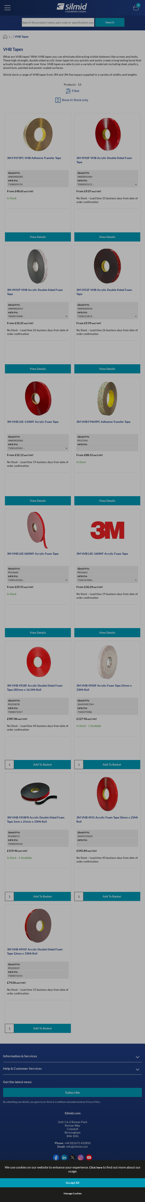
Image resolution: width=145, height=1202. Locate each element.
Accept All (72, 1182)
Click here (95, 1167)
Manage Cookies (73, 1193)
